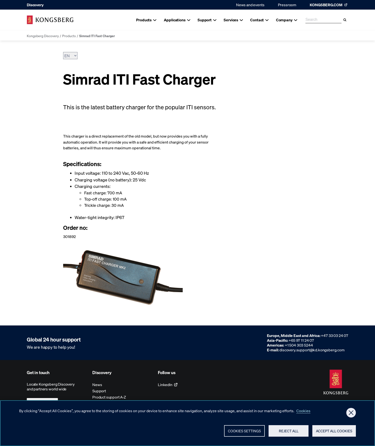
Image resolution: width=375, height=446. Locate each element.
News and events (250, 4)
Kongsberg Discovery (43, 36)
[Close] (351, 414)
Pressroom (287, 4)
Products (69, 36)
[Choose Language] (70, 55)
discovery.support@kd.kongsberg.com (312, 349)
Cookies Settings (244, 432)
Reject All (288, 432)
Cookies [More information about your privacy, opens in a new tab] (303, 412)
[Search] (345, 20)
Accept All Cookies (334, 432)
